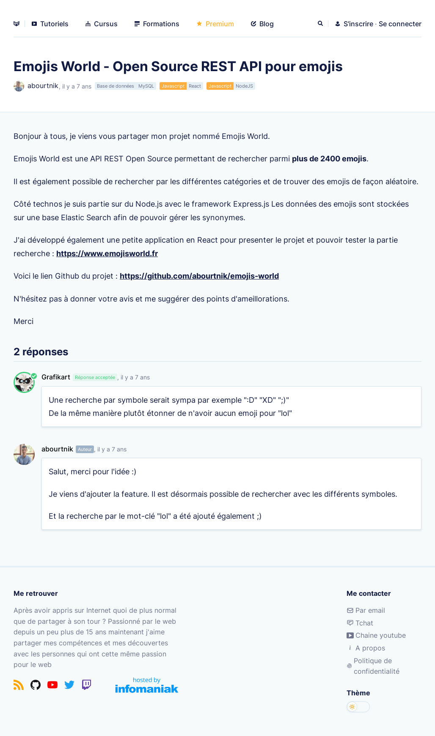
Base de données (115, 86)
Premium (215, 23)
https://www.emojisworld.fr (107, 253)
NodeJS (244, 86)
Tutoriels (50, 23)
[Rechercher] (321, 24)
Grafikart (55, 377)
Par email (366, 610)
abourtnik (36, 86)
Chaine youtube (376, 635)
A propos (366, 648)
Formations (157, 23)
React (195, 86)
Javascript (173, 86)
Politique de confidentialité (373, 666)
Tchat (360, 623)
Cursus (101, 23)
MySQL (146, 86)
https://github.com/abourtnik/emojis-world (199, 275)
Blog (262, 23)
